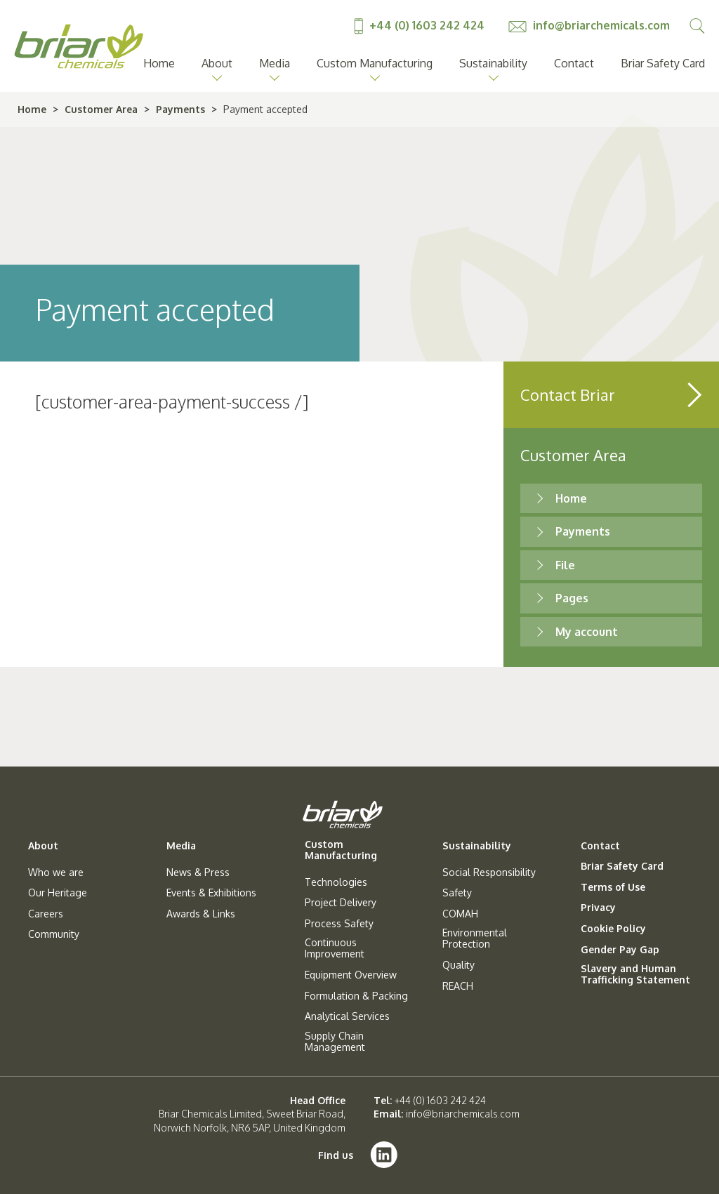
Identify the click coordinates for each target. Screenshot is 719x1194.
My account (586, 632)
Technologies (336, 882)
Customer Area (101, 109)
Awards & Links (200, 914)
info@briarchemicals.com (589, 25)
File (565, 565)
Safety (457, 892)
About (217, 63)
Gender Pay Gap (620, 949)
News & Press (198, 872)
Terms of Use (613, 887)
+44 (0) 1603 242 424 (420, 25)
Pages (571, 598)
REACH (457, 986)
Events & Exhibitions (211, 892)
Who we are (56, 872)
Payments (180, 109)
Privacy (598, 907)
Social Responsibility (489, 872)
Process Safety (339, 923)
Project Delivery (340, 902)
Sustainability (493, 63)
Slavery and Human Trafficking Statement (635, 974)
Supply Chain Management (335, 1041)
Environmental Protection (474, 938)
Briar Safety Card (663, 63)
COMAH (460, 914)
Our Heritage (57, 892)
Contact (574, 63)
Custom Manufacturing (375, 63)
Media (274, 63)
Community (53, 934)
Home (159, 63)
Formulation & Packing (356, 996)
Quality (458, 965)
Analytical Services (347, 1016)
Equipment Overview (351, 975)
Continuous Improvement (334, 948)
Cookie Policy (613, 928)
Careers (45, 914)
